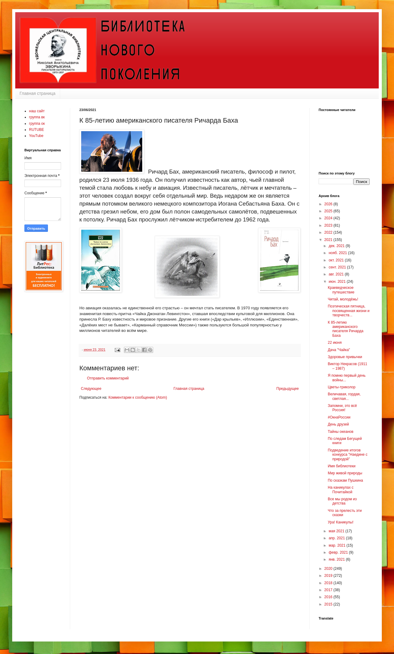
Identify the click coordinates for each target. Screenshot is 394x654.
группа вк (37, 117)
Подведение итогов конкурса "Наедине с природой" (347, 454)
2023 (329, 225)
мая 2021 (337, 531)
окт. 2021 (337, 260)
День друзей (338, 424)
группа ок (37, 123)
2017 (329, 590)
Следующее (91, 388)
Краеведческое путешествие (341, 290)
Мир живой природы (345, 473)
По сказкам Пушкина (345, 480)
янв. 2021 (337, 559)
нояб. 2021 (338, 253)
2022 (329, 232)
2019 (329, 575)
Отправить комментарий (108, 378)
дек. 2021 (337, 246)
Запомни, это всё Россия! (342, 408)
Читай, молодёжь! (343, 299)
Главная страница (38, 93)
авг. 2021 (337, 274)
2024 (329, 218)
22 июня (335, 342)
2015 (329, 604)
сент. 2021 (338, 267)
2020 (329, 568)
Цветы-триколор (342, 387)
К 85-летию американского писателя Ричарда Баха (345, 329)
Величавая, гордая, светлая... (344, 396)
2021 (329, 240)
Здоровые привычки (345, 357)
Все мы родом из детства (342, 501)
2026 (329, 204)
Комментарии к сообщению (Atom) (137, 397)
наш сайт (37, 111)
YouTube (36, 136)
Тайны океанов (340, 431)
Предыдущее (288, 388)
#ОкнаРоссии (339, 417)
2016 (329, 597)
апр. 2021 (337, 538)
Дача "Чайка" (339, 350)
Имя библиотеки (342, 466)
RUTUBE (36, 130)
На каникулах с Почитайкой (340, 489)
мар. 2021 (337, 545)
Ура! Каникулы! (340, 522)
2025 (329, 211)
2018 (329, 583)
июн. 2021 (338, 281)
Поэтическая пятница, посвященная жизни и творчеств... (349, 310)
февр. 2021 (339, 552)
